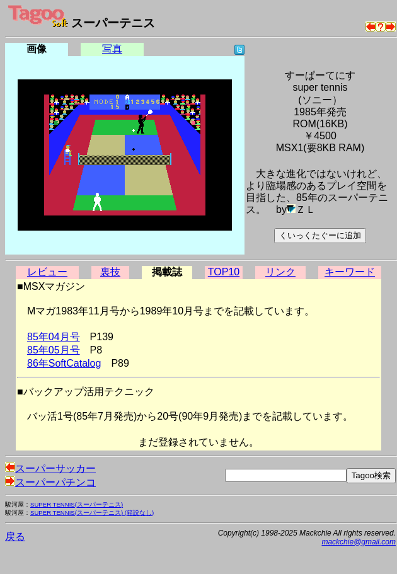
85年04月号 (53, 336)
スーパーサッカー (50, 468)
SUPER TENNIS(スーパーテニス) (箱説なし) (92, 512)
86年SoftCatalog (64, 363)
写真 (112, 48)
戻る (15, 536)
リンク (280, 272)
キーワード (350, 272)
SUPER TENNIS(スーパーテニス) (76, 504)
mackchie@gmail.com (358, 541)
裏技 (110, 272)
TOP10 (223, 272)
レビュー (47, 272)
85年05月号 (53, 350)
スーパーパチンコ (50, 482)
